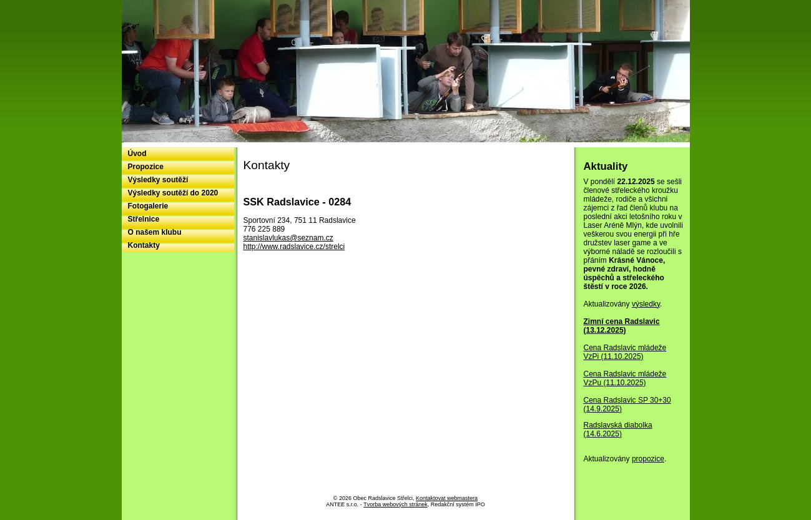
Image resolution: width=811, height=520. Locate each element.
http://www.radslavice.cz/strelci (294, 246)
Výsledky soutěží (158, 179)
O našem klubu (155, 232)
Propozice (146, 166)
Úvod (137, 153)
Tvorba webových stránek (395, 504)
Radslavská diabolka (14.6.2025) (618, 429)
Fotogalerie (148, 206)
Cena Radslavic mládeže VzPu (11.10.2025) (625, 378)
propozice (648, 458)
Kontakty (144, 245)
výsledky (646, 304)
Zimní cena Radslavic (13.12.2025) (622, 326)
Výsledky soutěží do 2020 (173, 193)
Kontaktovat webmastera (447, 498)
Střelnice (144, 219)
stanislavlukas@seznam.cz (288, 237)
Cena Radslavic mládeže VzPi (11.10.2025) (625, 352)
